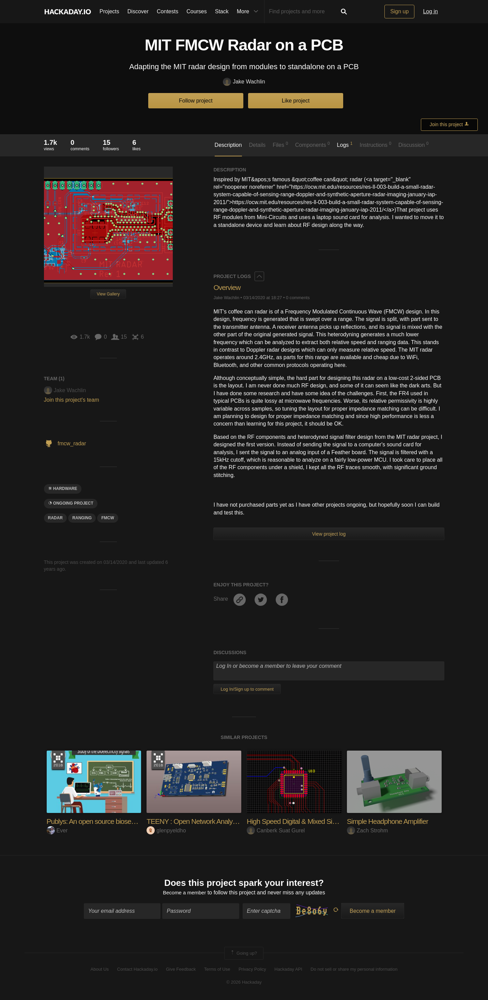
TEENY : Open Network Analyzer (196, 821)
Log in (430, 11)
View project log (329, 534)
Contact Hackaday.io (137, 970)
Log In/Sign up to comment (246, 689)
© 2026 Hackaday (244, 983)
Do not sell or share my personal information (353, 970)
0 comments (298, 297)
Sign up (399, 11)
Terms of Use (217, 970)
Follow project (196, 101)
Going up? (243, 954)
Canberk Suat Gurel (276, 830)
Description (228, 145)
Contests (167, 11)
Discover (138, 11)
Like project (296, 101)
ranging (82, 518)
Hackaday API (288, 970)
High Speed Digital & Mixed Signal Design (310, 821)
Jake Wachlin (244, 82)
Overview (227, 287)
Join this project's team (71, 400)
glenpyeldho (166, 830)
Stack (222, 11)
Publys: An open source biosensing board (109, 821)
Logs (345, 144)
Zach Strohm (367, 830)
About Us (100, 970)
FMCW (107, 518)
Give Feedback (181, 970)
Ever (57, 830)
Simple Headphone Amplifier (390, 821)
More (249, 11)
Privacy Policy (252, 970)
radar (55, 518)
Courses (196, 11)
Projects (109, 11)
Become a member (185, 893)
